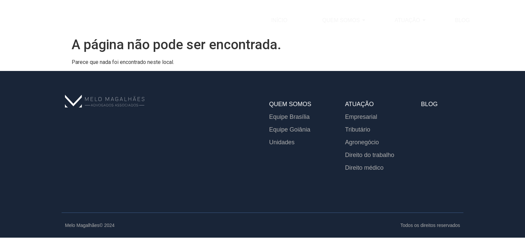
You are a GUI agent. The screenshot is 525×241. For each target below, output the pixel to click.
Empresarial (361, 116)
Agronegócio (362, 142)
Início (279, 20)
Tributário (357, 129)
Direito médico (364, 167)
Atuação (408, 20)
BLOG (429, 104)
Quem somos (341, 20)
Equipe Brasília (289, 116)
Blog (462, 20)
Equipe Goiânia (289, 129)
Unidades (282, 142)
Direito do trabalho (369, 155)
